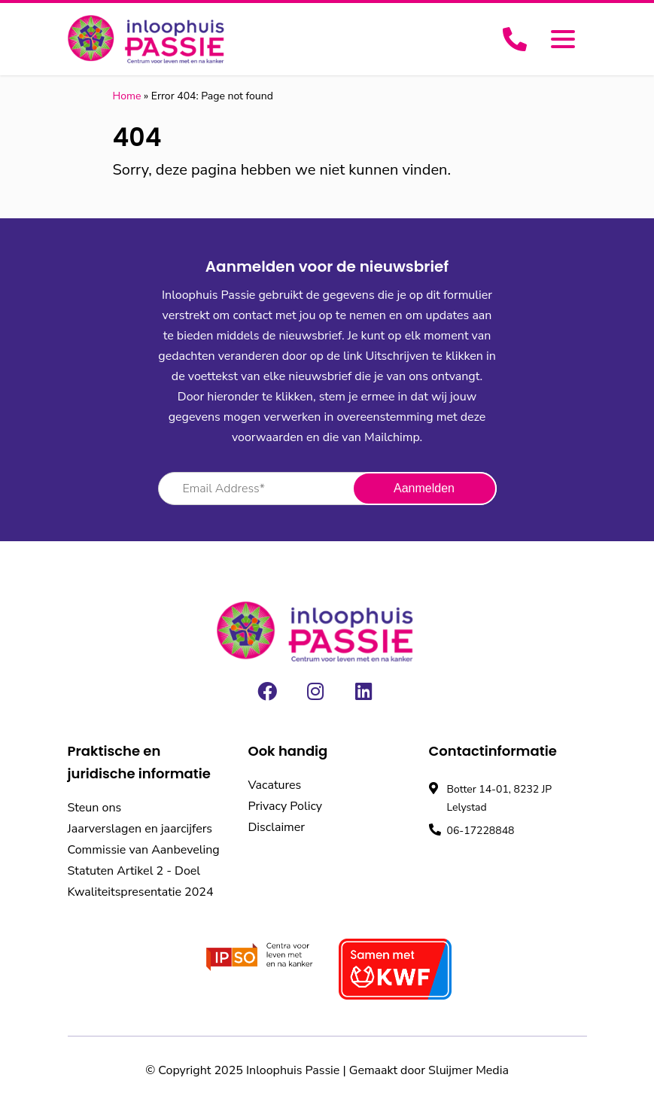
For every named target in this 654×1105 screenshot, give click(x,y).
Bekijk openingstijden (497, 855)
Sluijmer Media (468, 1070)
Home (127, 96)
